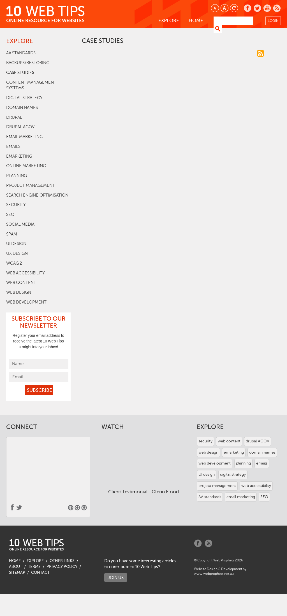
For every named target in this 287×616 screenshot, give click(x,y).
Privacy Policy (62, 566)
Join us (116, 577)
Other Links (62, 561)
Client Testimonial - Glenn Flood (143, 491)
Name (18, 363)
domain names (22, 107)
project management (30, 185)
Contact (40, 572)
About (15, 566)
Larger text (225, 8)
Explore (168, 20)
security (16, 204)
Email (17, 377)
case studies (20, 72)
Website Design (205, 569)
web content (21, 282)
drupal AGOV (20, 127)
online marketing (26, 166)
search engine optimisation (37, 195)
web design (18, 292)
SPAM (11, 234)
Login (273, 21)
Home (196, 20)
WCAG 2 (14, 263)
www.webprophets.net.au (214, 574)
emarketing (19, 156)
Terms (34, 566)
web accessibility (25, 273)
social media (20, 224)
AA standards (21, 53)
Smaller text (215, 8)
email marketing (24, 136)
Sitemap (17, 572)
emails (13, 146)
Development (231, 569)
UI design (16, 243)
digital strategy (24, 97)
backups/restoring (27, 62)
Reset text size (234, 8)
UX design (17, 253)
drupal (14, 117)
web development (26, 302)
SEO (10, 214)
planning (16, 175)
